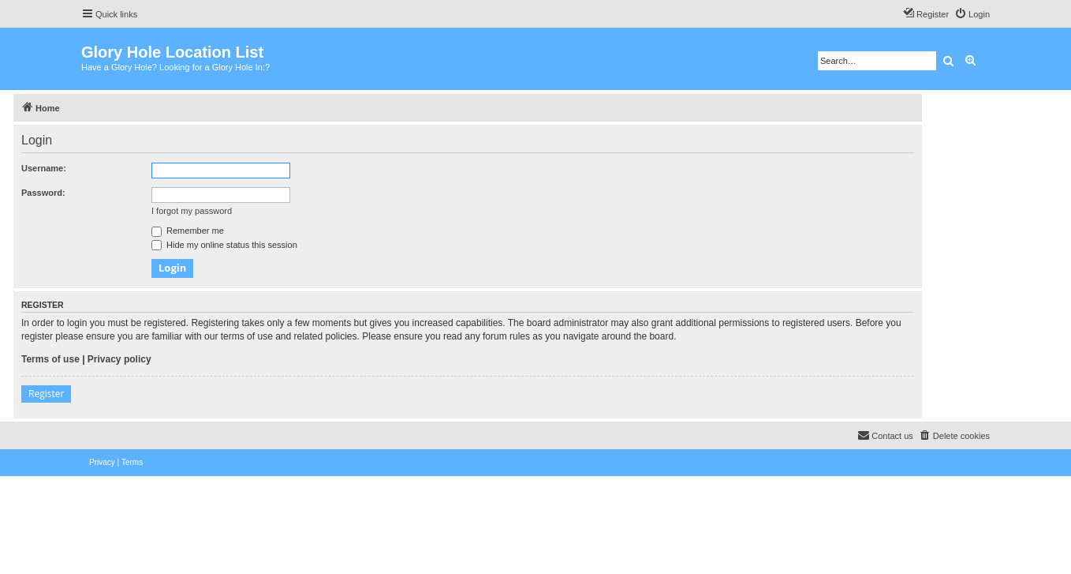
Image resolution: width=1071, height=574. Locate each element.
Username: (43, 168)
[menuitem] (972, 14)
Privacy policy (119, 359)
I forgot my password (191, 211)
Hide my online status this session (224, 244)
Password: (43, 192)
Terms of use (50, 359)
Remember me (187, 230)
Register (46, 393)
